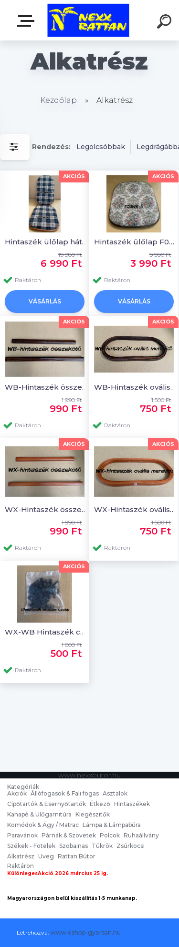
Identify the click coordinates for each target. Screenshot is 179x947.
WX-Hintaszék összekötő (46, 509)
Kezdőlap (58, 100)
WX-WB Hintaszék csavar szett (46, 631)
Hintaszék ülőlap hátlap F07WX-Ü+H (46, 241)
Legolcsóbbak (100, 146)
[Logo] (88, 20)
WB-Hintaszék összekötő (46, 387)
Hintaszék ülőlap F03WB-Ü (135, 241)
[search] (165, 23)
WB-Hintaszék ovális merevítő (135, 387)
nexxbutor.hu (27, 21)
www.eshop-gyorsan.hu (86, 932)
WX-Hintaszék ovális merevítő (135, 509)
